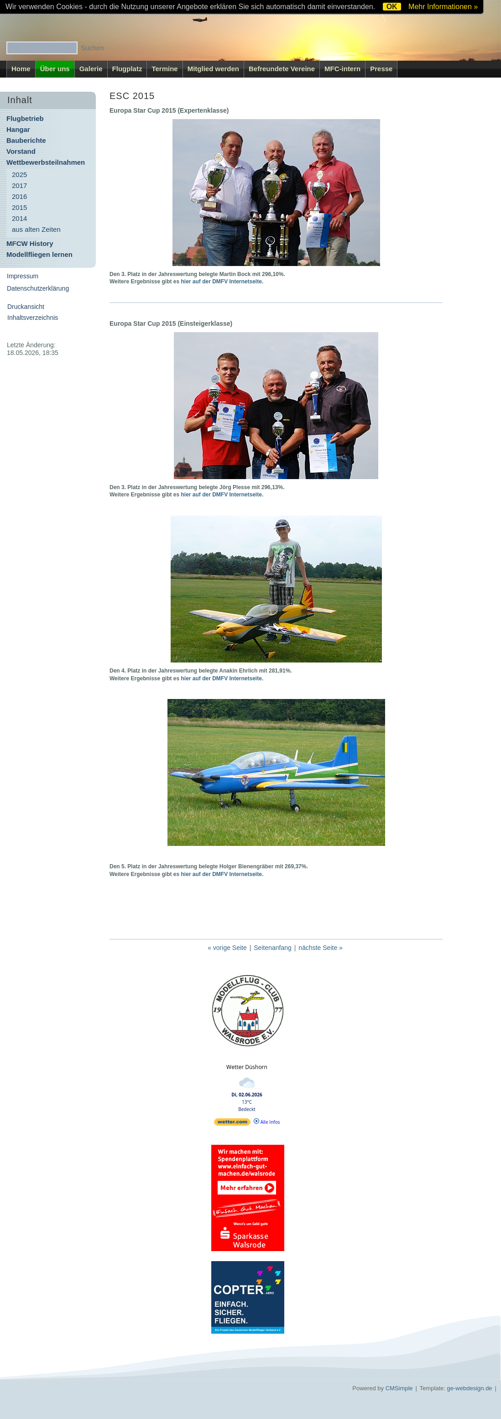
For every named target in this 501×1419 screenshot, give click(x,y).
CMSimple (399, 1388)
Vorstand (21, 151)
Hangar (18, 129)
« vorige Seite (227, 947)
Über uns (55, 69)
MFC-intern (342, 69)
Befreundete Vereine (282, 69)
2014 (19, 218)
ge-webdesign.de (469, 1388)
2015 (19, 207)
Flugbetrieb (25, 118)
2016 (19, 196)
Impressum (22, 276)
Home (21, 69)
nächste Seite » (320, 947)
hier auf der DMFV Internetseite (221, 281)
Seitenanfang (273, 947)
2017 (19, 185)
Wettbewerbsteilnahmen (45, 162)
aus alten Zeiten (36, 229)
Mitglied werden (213, 69)
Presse (381, 69)
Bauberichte (26, 140)
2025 (19, 174)
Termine (164, 69)
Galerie (91, 69)
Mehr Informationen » (443, 6)
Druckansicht (25, 306)
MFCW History (29, 243)
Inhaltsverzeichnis (32, 317)
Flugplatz (127, 69)
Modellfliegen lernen (39, 254)
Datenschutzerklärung (38, 288)
